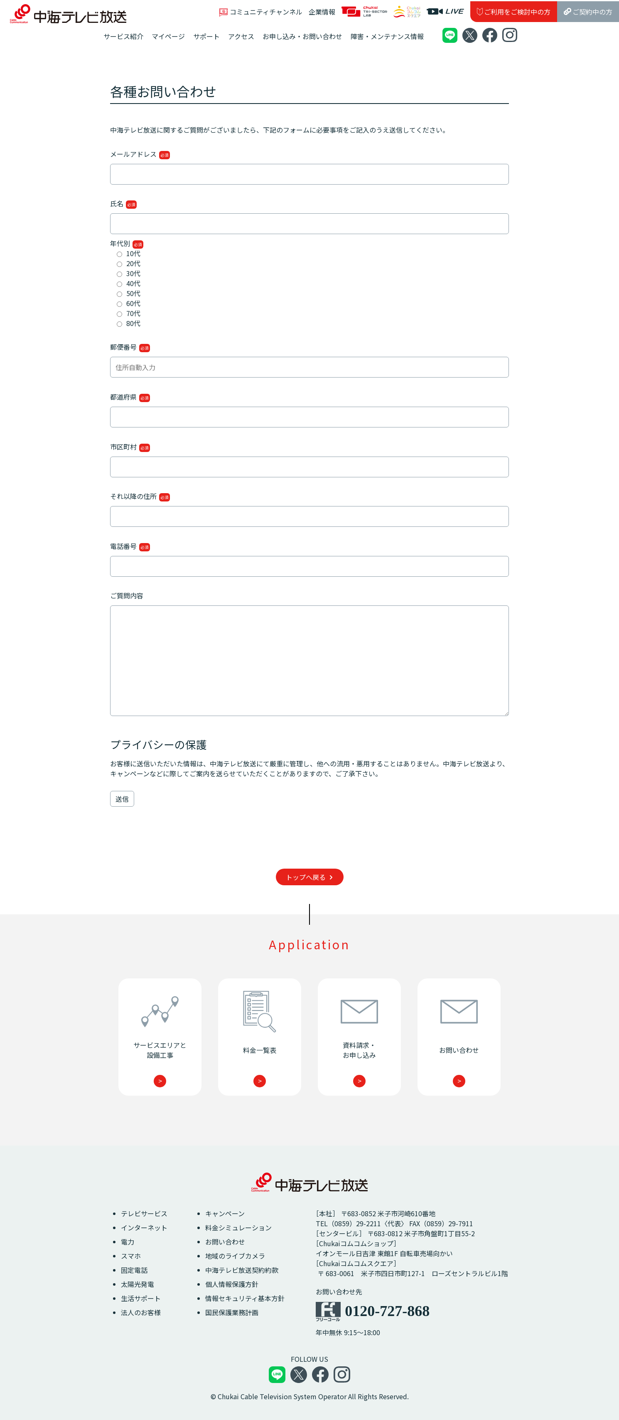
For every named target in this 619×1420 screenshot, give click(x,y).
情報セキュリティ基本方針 (245, 1298)
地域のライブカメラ (235, 1256)
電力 (127, 1242)
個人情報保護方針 (231, 1284)
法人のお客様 (141, 1312)
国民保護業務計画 (231, 1312)
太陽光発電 (137, 1284)
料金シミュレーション (238, 1227)
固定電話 (134, 1270)
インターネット (144, 1227)
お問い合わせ (225, 1242)
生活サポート (141, 1298)
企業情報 (322, 12)
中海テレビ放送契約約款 (241, 1270)
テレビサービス (144, 1213)
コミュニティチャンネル (260, 12)
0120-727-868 (387, 1311)
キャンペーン (225, 1213)
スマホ (131, 1256)
